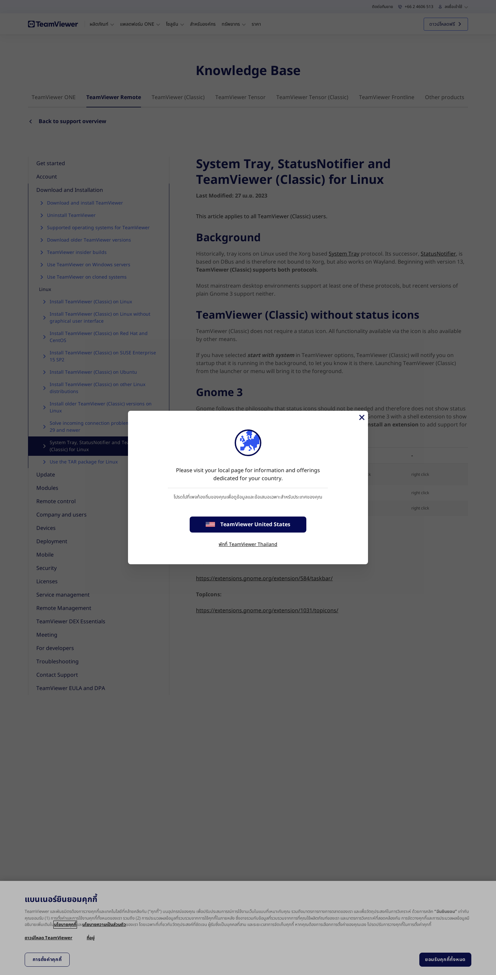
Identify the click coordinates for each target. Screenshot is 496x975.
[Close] (361, 417)
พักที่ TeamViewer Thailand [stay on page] (248, 544)
